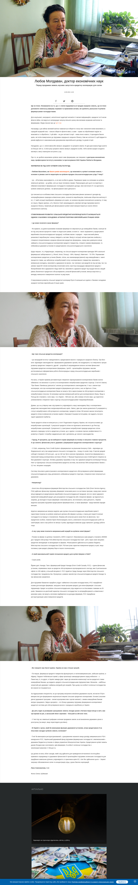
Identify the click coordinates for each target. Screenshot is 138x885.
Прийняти (122, 882)
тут (56, 123)
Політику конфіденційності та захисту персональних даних (93, 882)
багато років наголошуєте (59, 171)
